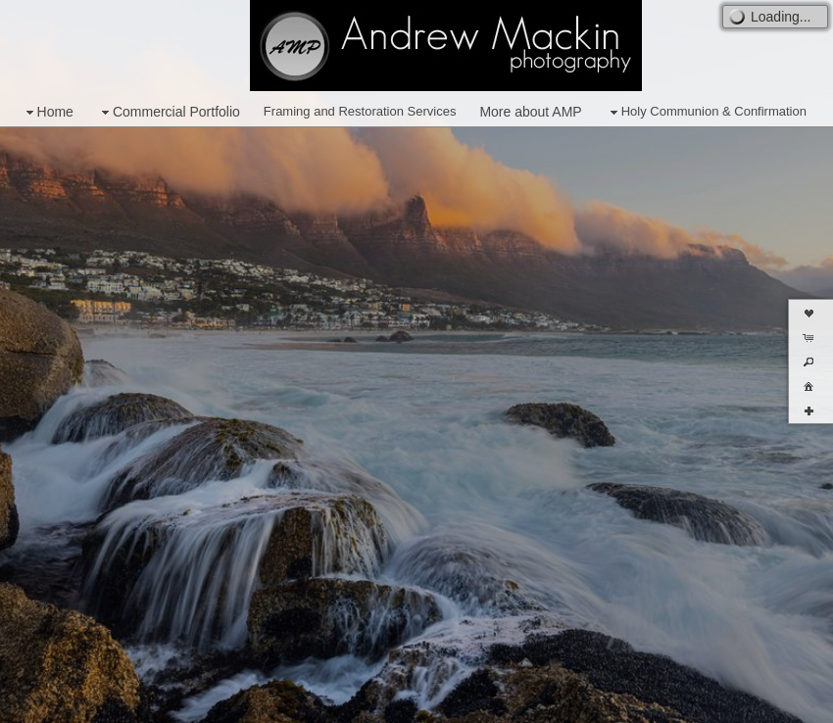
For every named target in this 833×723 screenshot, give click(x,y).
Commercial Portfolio (168, 112)
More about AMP (530, 112)
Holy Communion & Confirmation (706, 112)
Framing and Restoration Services (360, 111)
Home (48, 112)
